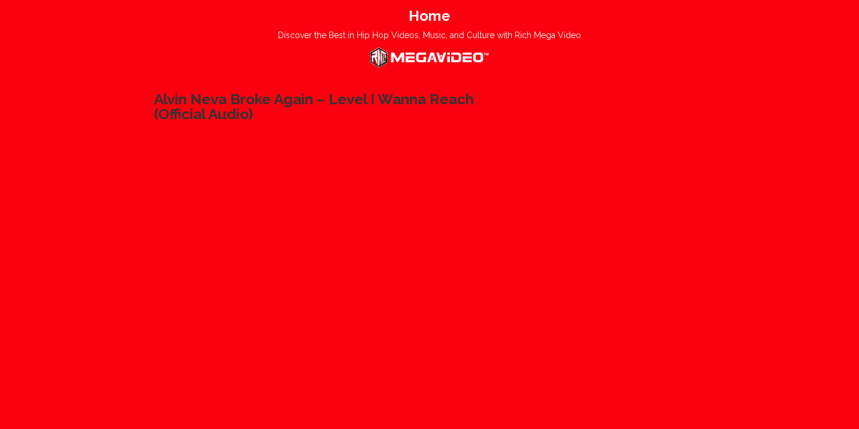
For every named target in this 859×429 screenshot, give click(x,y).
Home (429, 15)
